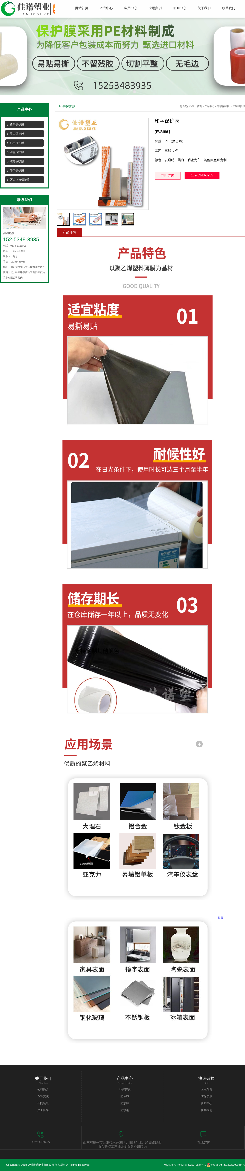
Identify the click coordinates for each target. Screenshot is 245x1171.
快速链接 (206, 1078)
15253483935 (41, 1142)
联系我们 (206, 1110)
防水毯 (124, 1110)
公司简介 (43, 1089)
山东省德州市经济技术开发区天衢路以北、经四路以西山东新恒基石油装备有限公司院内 (122, 1145)
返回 (220, 917)
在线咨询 (203, 1142)
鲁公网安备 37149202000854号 (225, 1165)
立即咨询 (167, 175)
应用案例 (206, 1089)
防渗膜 (124, 1103)
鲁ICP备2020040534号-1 (192, 1164)
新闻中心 (206, 1103)
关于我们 (43, 1078)
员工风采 (43, 1110)
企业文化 (43, 1096)
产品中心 (209, 106)
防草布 (124, 1096)
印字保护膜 (223, 106)
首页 (199, 106)
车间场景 (43, 1103)
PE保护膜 (125, 1089)
